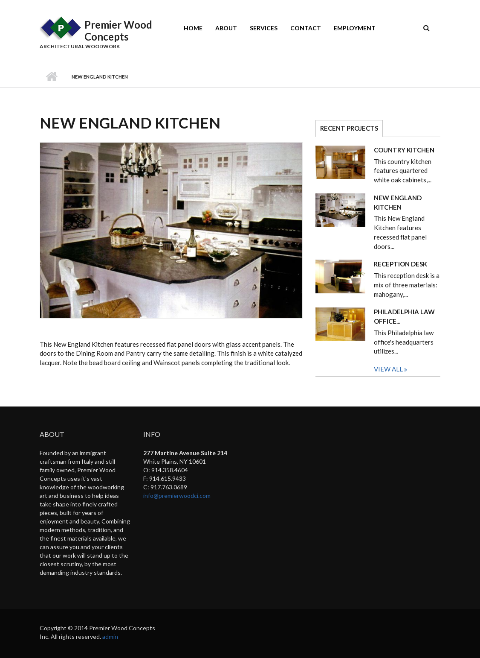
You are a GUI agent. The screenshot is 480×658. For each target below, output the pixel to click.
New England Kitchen (398, 202)
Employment (355, 28)
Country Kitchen (404, 150)
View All (389, 369)
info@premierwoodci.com (177, 495)
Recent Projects (351, 128)
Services (264, 28)
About (226, 28)
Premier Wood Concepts (118, 30)
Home (193, 28)
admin (110, 636)
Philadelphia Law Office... (404, 316)
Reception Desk (400, 264)
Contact (305, 28)
